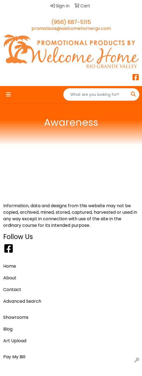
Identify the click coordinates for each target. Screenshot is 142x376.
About (9, 278)
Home (9, 266)
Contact (12, 289)
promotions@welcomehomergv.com (71, 28)
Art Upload (14, 341)
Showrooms (16, 317)
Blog (7, 329)
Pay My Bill (14, 357)
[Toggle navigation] (8, 94)
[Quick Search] (95, 94)
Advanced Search (22, 301)
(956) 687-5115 (71, 22)
